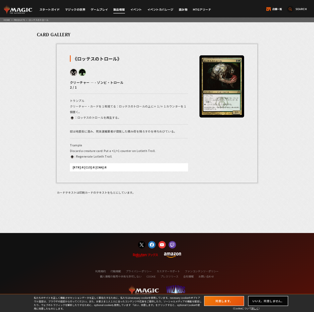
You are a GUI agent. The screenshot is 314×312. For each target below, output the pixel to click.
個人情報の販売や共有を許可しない (121, 276)
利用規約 (100, 271)
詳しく (255, 308)
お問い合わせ (206, 276)
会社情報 (188, 276)
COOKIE (151, 276)
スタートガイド (49, 9)
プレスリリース (169, 276)
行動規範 (116, 271)
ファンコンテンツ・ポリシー (202, 271)
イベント (136, 9)
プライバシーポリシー (139, 271)
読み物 (183, 9)
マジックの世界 (75, 9)
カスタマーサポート (168, 271)
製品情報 (119, 9)
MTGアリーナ (202, 9)
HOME (7, 19)
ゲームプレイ (99, 9)
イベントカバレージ (160, 9)
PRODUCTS (19, 19)
